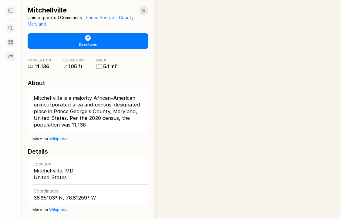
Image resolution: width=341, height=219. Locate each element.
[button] (138, 10)
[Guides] (10, 42)
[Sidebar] (10, 10)
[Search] (10, 28)
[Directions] (10, 56)
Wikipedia (58, 139)
